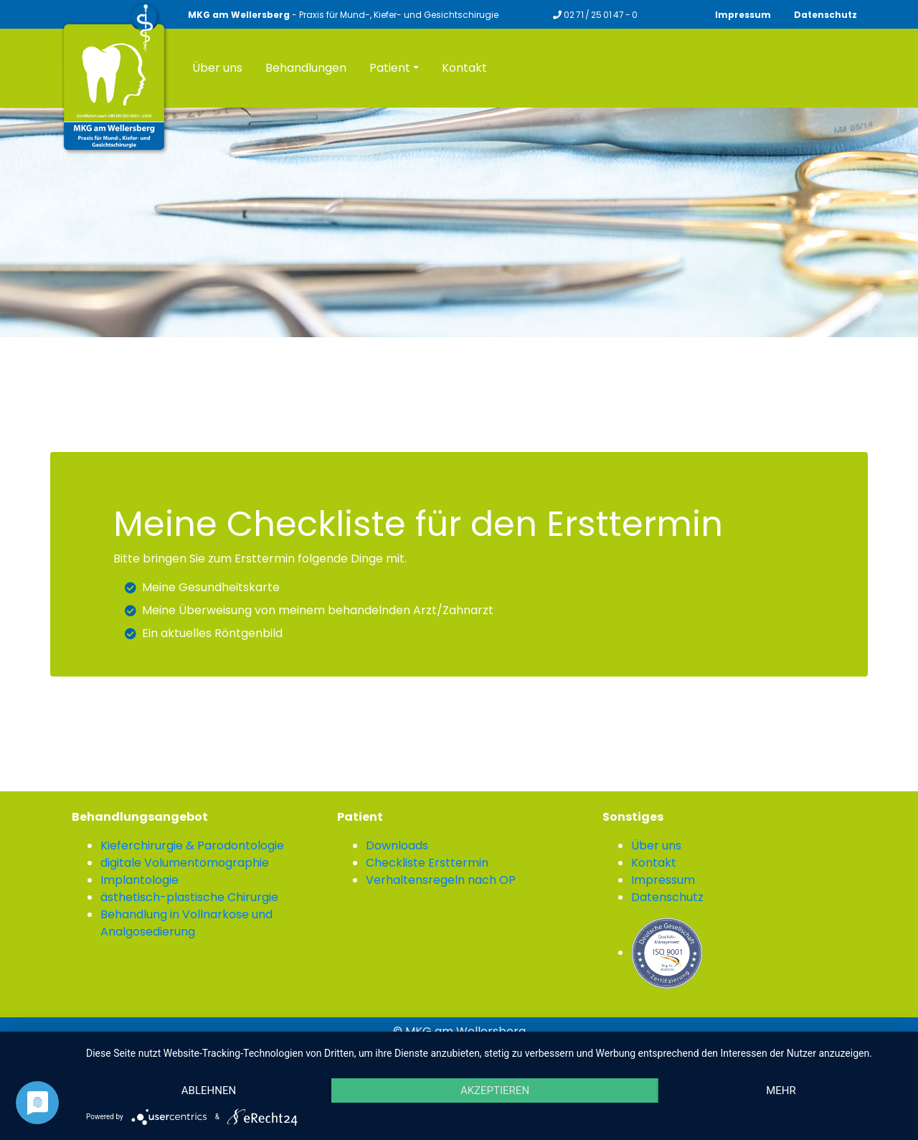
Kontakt (653, 862)
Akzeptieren (494, 1090)
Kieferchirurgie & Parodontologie (192, 845)
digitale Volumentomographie (184, 862)
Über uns (656, 845)
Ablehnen (208, 1090)
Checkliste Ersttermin (427, 862)
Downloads (397, 845)
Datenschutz (825, 15)
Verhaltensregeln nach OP (441, 880)
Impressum (743, 15)
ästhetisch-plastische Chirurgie (189, 897)
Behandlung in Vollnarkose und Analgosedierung (186, 923)
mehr (781, 1090)
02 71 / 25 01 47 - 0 (595, 15)
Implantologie (139, 880)
